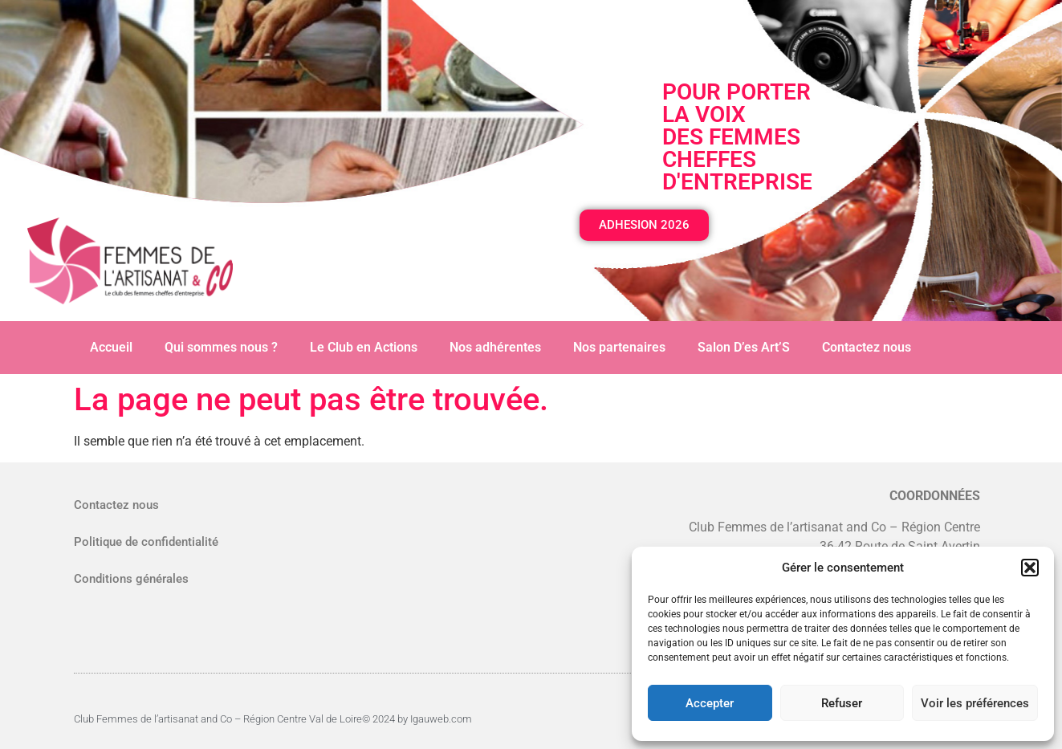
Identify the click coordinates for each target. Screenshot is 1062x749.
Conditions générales (131, 579)
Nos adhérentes (495, 347)
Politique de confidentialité (146, 542)
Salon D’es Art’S (744, 347)
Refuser (841, 703)
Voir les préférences (975, 703)
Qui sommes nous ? (221, 347)
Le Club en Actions (363, 347)
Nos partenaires (619, 347)
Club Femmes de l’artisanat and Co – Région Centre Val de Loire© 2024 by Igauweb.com (273, 719)
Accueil (111, 347)
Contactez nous (866, 347)
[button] (1030, 568)
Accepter (710, 703)
